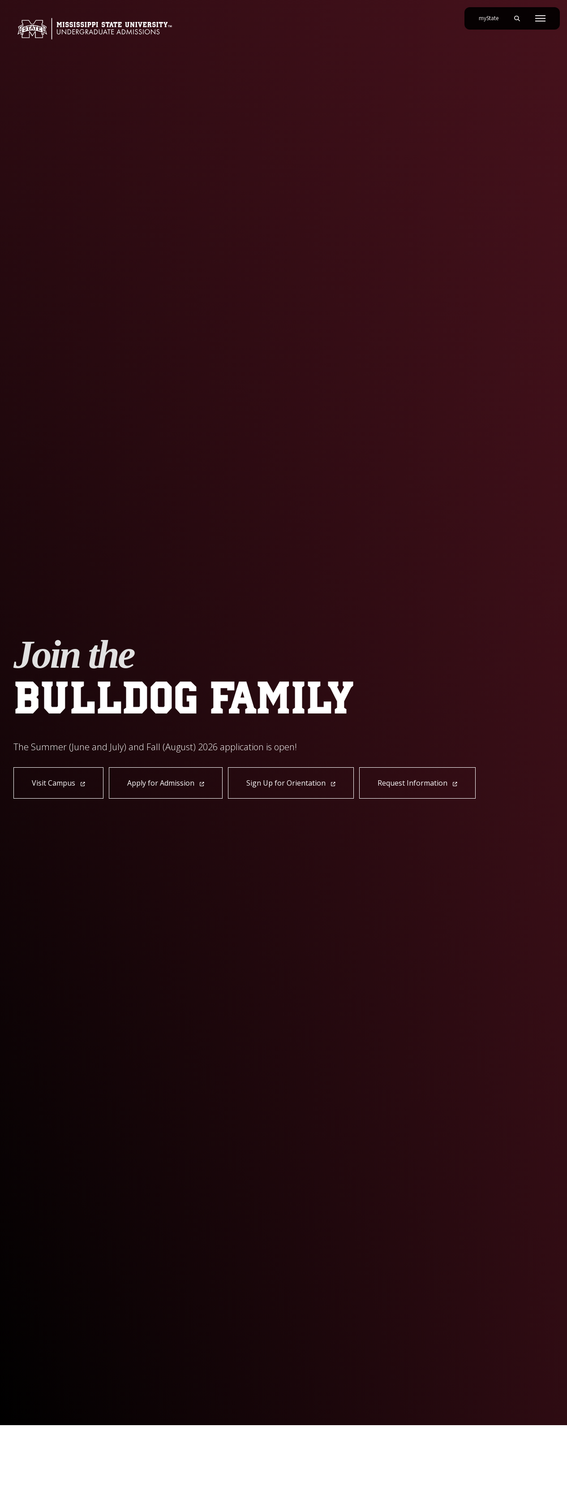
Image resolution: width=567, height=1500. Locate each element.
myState (492, 14)
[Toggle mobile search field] (517, 18)
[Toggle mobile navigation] (540, 18)
